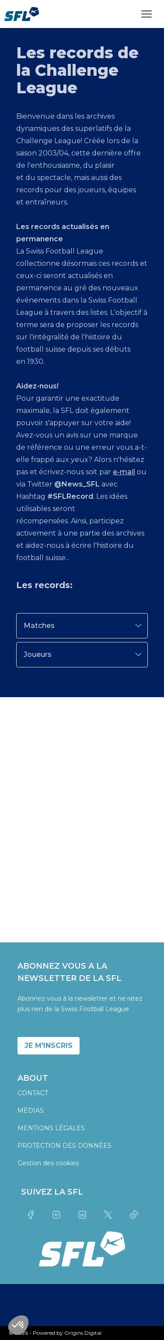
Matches (84, 625)
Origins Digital (82, 1332)
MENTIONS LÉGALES (51, 1128)
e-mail (124, 472)
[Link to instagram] (56, 1215)
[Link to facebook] (30, 1215)
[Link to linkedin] (82, 1215)
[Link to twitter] (108, 1215)
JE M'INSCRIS (48, 1045)
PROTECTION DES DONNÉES (64, 1146)
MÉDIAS (30, 1110)
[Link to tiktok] (134, 1215)
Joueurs (84, 654)
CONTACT (32, 1093)
